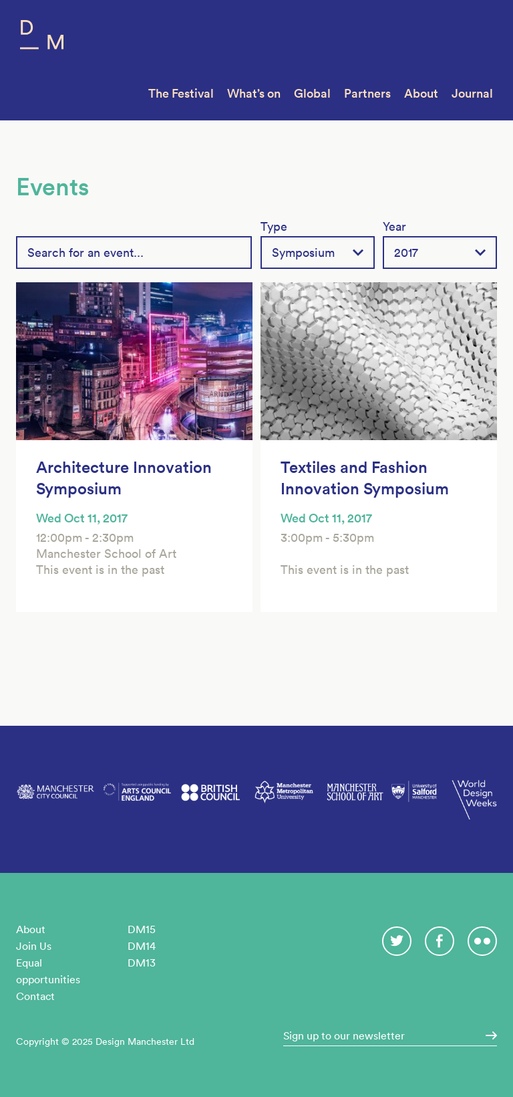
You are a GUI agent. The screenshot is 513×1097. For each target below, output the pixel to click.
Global (312, 93)
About (421, 93)
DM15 (142, 929)
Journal (472, 93)
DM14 (142, 946)
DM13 (142, 962)
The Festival (181, 93)
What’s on (254, 93)
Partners (367, 93)
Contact (35, 996)
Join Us (33, 946)
